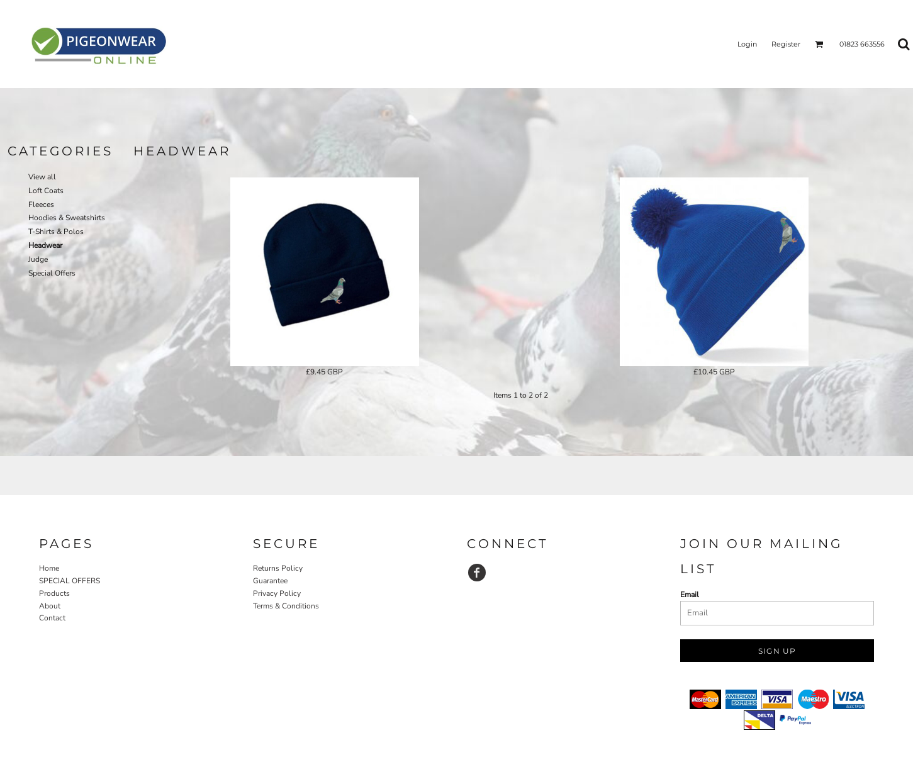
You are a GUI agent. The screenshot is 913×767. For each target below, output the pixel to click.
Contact (52, 618)
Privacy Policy (277, 593)
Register (785, 44)
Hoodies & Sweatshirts (66, 218)
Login (747, 44)
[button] (819, 44)
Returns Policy (278, 568)
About (49, 606)
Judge (38, 259)
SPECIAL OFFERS (69, 581)
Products (54, 593)
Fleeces (41, 204)
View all (42, 177)
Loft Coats (46, 191)
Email (689, 595)
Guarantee (270, 581)
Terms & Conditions (286, 606)
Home (49, 568)
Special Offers (52, 273)
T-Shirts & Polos (56, 232)
